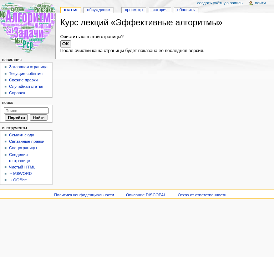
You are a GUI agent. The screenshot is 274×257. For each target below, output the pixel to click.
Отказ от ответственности (202, 195)
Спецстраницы (23, 148)
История (160, 9)
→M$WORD (20, 173)
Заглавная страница (28, 67)
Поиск (7, 102)
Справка (17, 93)
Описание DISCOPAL (146, 195)
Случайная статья (26, 86)
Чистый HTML (22, 167)
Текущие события (25, 73)
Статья (70, 9)
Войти (260, 3)
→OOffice (18, 180)
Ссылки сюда (21, 135)
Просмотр (134, 9)
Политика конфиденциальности (84, 195)
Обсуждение (98, 9)
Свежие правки (23, 80)
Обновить (186, 9)
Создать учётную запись (220, 3)
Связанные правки (26, 141)
